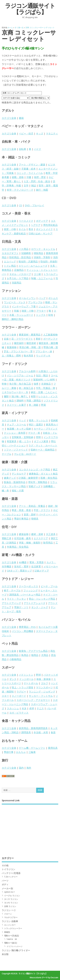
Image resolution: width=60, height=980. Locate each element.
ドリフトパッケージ (14, 946)
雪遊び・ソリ (21, 607)
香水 (30, 229)
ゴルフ (44, 683)
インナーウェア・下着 (24, 306)
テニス (40, 708)
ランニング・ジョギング (42, 691)
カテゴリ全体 (9, 118)
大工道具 (51, 534)
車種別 (7, 932)
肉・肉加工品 (26, 388)
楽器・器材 (30, 514)
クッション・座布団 (14, 432)
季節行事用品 (21, 518)
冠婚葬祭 (26, 253)
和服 (16, 310)
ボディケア (42, 220)
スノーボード (19, 695)
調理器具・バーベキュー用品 (24, 594)
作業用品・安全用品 (17, 546)
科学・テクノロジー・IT (20, 189)
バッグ (42, 298)
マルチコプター (11, 917)
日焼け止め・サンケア (40, 233)
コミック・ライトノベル (29, 173)
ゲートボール (31, 683)
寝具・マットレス (38, 420)
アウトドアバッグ (11, 603)
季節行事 (8, 752)
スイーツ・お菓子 (16, 404)
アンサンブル (35, 302)
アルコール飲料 (27, 371)
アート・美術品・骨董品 (32, 506)
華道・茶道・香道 (21, 510)
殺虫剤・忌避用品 (28, 261)
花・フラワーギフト (22, 338)
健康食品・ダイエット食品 (43, 473)
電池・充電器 (36, 562)
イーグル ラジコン (12, 895)
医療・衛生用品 (48, 477)
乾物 (4, 383)
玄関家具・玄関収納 (22, 437)
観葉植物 (11, 347)
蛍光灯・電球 (21, 566)
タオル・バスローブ (20, 274)
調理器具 (26, 732)
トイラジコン (8, 869)
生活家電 (36, 566)
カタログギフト (10, 253)
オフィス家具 (41, 441)
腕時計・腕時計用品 (12, 319)
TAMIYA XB (12, 939)
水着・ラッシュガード (21, 314)
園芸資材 (31, 343)
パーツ (5, 880)
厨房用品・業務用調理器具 (33, 728)
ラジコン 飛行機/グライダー (16, 950)
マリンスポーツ (44, 687)
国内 (21, 767)
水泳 (24, 708)
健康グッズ (10, 477)
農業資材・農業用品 (29, 334)
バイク (37, 149)
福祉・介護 (18, 490)
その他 (5, 865)
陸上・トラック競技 (22, 687)
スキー (5, 695)
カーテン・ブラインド (46, 428)
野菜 (43, 404)
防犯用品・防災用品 (20, 257)
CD (20, 205)
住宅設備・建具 (22, 538)
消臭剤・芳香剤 (42, 257)
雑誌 (33, 185)
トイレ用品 (10, 265)
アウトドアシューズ (34, 603)
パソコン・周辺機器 (22, 631)
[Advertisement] (30, 828)
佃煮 (36, 383)
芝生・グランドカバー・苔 (18, 351)
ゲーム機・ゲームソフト (32, 747)
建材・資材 (37, 534)
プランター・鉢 (43, 351)
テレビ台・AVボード (25, 454)
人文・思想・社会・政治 (37, 181)
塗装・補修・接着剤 (29, 542)
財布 (50, 314)
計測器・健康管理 (28, 477)
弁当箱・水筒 (41, 732)
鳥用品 (24, 655)
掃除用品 (38, 253)
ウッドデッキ (43, 355)
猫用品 (34, 655)
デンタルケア (19, 473)
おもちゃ (21, 752)
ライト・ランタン (16, 598)
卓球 (31, 708)
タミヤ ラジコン (11, 899)
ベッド (22, 420)
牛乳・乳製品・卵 (45, 388)
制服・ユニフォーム (42, 278)
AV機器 (23, 562)
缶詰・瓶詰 (42, 375)
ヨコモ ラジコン (11, 902)
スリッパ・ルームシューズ (33, 265)
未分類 (5, 954)
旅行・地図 (42, 189)
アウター (41, 310)
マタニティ (52, 133)
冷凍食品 (46, 383)
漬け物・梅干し (19, 396)
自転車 (22, 149)
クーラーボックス (28, 586)
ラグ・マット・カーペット (42, 445)
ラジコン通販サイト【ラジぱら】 (30, 9)
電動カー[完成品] (11, 935)
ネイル (22, 229)
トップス (41, 314)
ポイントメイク (44, 229)
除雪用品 (48, 542)
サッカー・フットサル (41, 695)
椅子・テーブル (12, 590)
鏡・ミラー (25, 441)
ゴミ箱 (37, 274)
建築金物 (23, 534)
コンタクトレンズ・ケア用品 (34, 469)
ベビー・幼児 (26, 133)
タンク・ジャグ (39, 607)
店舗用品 (19, 270)
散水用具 (28, 355)
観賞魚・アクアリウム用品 (33, 650)
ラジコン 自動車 (10, 921)
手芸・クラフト (42, 510)
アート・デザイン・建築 (32, 164)
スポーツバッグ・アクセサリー (33, 700)
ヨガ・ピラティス (18, 712)
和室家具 (11, 441)
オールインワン (27, 298)
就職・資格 (18, 177)
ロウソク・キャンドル (43, 249)
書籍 (21, 118)
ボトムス (53, 298)
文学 (26, 185)
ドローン (8, 913)
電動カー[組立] (10, 942)
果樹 (38, 338)
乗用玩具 (53, 747)
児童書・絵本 (28, 168)
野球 (38, 674)
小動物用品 (15, 659)
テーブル (6, 454)
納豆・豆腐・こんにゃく (44, 392)
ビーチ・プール (49, 586)
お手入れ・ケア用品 (17, 278)
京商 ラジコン (10, 906)
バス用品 (23, 249)
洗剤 (55, 257)
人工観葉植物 (50, 334)
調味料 (20, 400)
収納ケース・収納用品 (43, 449)
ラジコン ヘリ (9, 910)
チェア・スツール (16, 424)
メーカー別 (7, 888)
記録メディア (42, 570)
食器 (53, 732)
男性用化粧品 (50, 225)
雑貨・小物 (10, 229)
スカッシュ (13, 708)
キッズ (39, 133)
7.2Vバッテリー (11, 876)
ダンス (12, 679)
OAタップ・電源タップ (19, 570)
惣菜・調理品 (33, 400)
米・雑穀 (33, 404)
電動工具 (6, 538)
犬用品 (44, 655)
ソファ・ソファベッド (16, 449)
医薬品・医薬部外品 (14, 482)
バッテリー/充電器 (11, 873)
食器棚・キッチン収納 (19, 428)
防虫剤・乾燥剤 (48, 261)
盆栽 (6, 338)
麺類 (6, 396)
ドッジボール (26, 679)
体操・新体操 (43, 679)
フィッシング (30, 590)
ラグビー (21, 691)
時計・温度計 (36, 424)
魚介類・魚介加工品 (20, 383)
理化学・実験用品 (37, 482)
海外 (28, 767)
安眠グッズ (34, 486)
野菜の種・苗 (51, 347)
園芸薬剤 (19, 343)
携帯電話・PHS (27, 626)
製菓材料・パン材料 (44, 379)
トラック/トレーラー (13, 928)
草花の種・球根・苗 (30, 347)
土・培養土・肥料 (11, 355)
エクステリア (41, 538)
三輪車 (32, 752)
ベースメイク (26, 220)
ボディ (5, 884)
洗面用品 (16, 282)
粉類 (33, 396)
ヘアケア (35, 225)
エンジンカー (10, 925)
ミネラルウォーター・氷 (15, 392)
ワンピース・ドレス (14, 302)
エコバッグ (10, 261)
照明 (38, 437)
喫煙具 (34, 518)
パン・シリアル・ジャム (20, 375)
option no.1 (9, 892)
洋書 (28, 177)
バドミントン (26, 674)
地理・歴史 (40, 177)
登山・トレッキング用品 (42, 598)
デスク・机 (34, 432)
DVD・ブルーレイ (34, 205)
